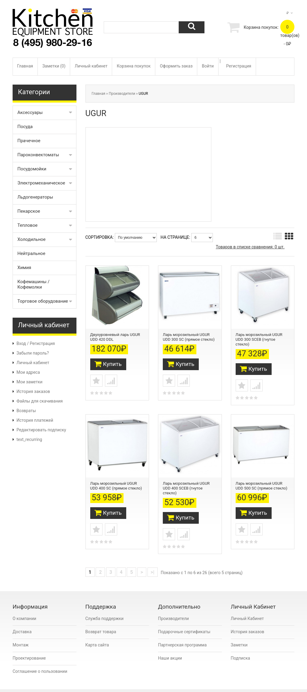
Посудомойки (31, 169)
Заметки (239, 634)
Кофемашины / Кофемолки (33, 284)
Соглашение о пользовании (40, 661)
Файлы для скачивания (39, 401)
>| (152, 562)
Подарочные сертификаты (184, 621)
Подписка (240, 648)
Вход (21, 343)
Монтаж (20, 634)
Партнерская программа (182, 634)
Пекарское (28, 211)
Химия (24, 267)
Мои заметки (29, 381)
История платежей (34, 420)
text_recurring (29, 439)
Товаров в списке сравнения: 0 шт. (250, 246)
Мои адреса (28, 372)
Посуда (25, 126)
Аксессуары (30, 112)
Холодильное (31, 239)
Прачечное (28, 140)
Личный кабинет (91, 66)
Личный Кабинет (247, 608)
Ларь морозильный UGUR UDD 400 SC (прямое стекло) (116, 477)
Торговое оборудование (42, 301)
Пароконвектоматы (38, 154)
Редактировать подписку (41, 429)
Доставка (22, 621)
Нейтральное (31, 253)
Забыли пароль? (32, 353)
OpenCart (40, 685)
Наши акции (170, 648)
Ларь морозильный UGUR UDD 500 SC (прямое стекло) (262, 477)
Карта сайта (97, 634)
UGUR (143, 93)
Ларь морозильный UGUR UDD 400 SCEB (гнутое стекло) (186, 479)
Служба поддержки (104, 608)
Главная (25, 66)
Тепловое (27, 225)
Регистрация (238, 66)
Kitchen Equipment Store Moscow (76, 685)
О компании (24, 608)
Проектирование (29, 648)
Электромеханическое (41, 183)
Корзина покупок (134, 66)
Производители (122, 93)
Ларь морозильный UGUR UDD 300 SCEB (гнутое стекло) (259, 336)
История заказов (33, 391)
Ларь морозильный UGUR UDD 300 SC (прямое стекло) (189, 333)
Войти (208, 66)
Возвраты (26, 410)
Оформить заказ (176, 66)
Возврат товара (100, 621)
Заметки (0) (53, 66)
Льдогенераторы (35, 197)
